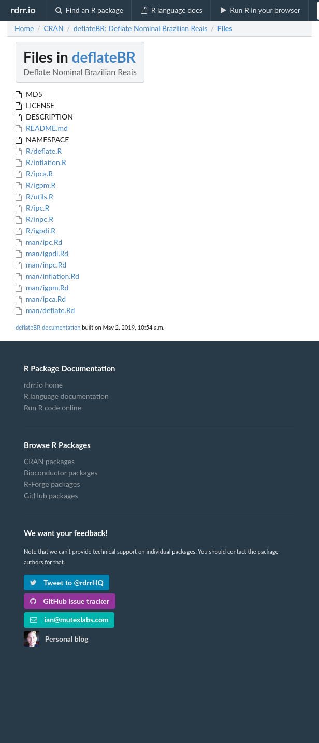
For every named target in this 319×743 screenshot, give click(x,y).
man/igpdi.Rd (42, 253)
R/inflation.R (41, 162)
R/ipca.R (34, 173)
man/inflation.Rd (47, 276)
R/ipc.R (32, 207)
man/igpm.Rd (42, 287)
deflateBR (104, 57)
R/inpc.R (34, 219)
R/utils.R (34, 196)
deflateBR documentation (48, 327)
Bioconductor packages (60, 472)
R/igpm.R (35, 185)
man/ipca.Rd (41, 298)
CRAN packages (49, 461)
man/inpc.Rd (41, 264)
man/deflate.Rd (45, 310)
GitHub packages (51, 495)
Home (24, 28)
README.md (42, 128)
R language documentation (66, 396)
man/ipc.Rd (39, 241)
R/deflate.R (39, 150)
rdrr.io (22, 10)
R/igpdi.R (35, 230)
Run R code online (52, 407)
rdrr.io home (43, 385)
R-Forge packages (52, 484)
